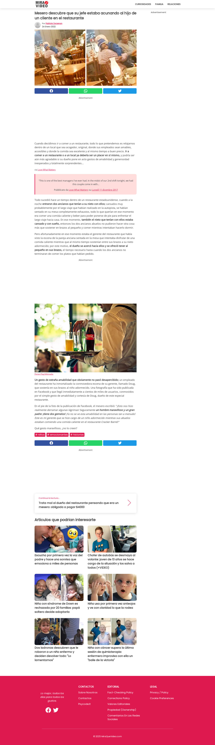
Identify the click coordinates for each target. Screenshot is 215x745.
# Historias (77, 434)
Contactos (84, 698)
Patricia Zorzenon (54, 23)
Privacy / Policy (159, 692)
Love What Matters (47, 169)
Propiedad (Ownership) (122, 709)
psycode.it (84, 704)
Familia (159, 4)
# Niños (40, 434)
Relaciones (173, 4)
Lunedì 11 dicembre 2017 (105, 189)
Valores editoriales (119, 704)
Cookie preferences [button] (162, 698)
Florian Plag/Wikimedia (44, 374)
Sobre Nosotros (87, 692)
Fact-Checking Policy (120, 692)
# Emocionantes (57, 434)
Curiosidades (143, 4)
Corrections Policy (119, 698)
